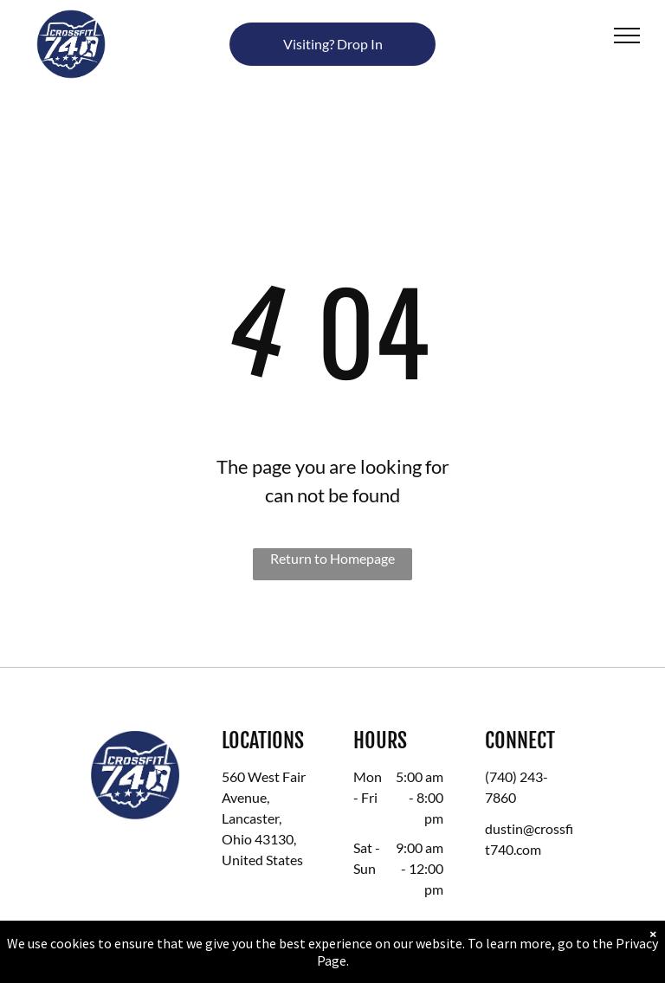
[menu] (626, 35)
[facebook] (499, 886)
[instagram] (529, 886)
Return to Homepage (332, 558)
